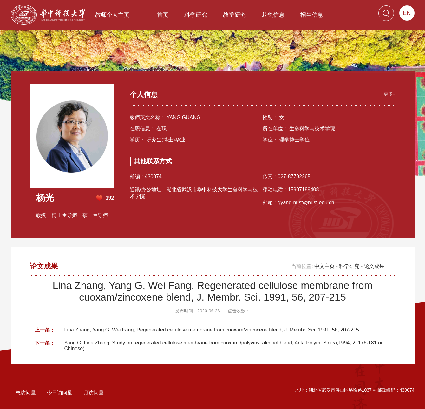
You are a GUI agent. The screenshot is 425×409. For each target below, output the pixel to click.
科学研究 (195, 15)
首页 (162, 15)
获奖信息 (273, 15)
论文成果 (374, 266)
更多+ (389, 94)
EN (407, 13)
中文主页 (324, 266)
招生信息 (311, 15)
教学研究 (234, 15)
